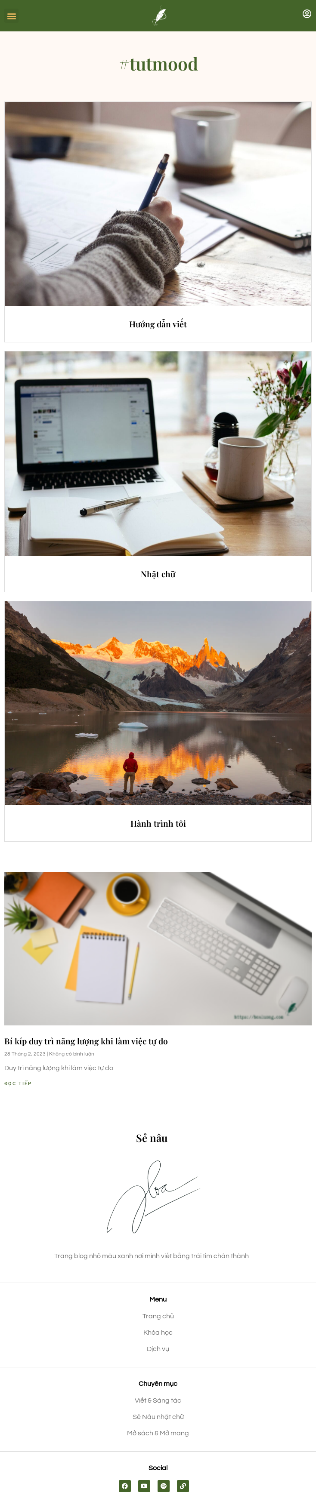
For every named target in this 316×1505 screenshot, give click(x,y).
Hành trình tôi (158, 823)
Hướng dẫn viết (158, 323)
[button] (11, 16)
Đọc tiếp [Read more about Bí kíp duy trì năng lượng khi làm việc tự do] (18, 1083)
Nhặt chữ (158, 573)
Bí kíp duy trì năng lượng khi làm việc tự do (86, 1040)
